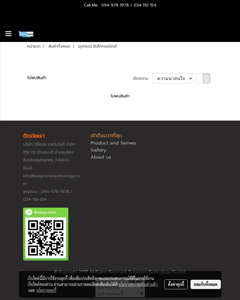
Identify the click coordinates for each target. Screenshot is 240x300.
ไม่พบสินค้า (36, 78)
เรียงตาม (142, 78)
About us (101, 157)
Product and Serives (113, 143)
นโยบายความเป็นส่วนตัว (138, 284)
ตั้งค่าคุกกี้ (176, 284)
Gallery (98, 150)
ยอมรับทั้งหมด (205, 284)
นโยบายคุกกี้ (46, 290)
